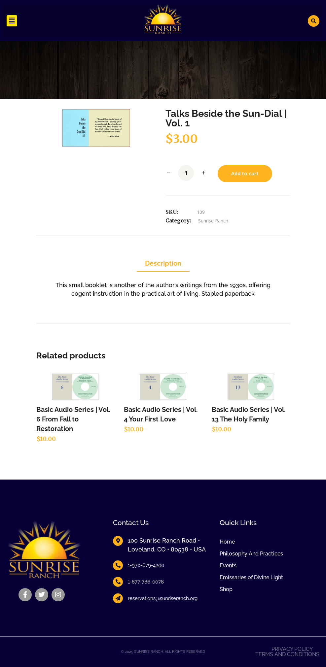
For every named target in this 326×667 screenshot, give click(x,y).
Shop (226, 589)
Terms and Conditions (287, 654)
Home (227, 542)
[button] (12, 20)
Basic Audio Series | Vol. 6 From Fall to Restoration (73, 419)
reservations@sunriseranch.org (163, 598)
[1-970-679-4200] (118, 565)
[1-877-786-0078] (118, 582)
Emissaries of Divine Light (251, 577)
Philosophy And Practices (251, 553)
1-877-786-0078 (146, 582)
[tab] (163, 263)
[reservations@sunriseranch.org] (118, 598)
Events (228, 565)
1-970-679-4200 (146, 565)
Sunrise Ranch (213, 220)
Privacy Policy (292, 649)
